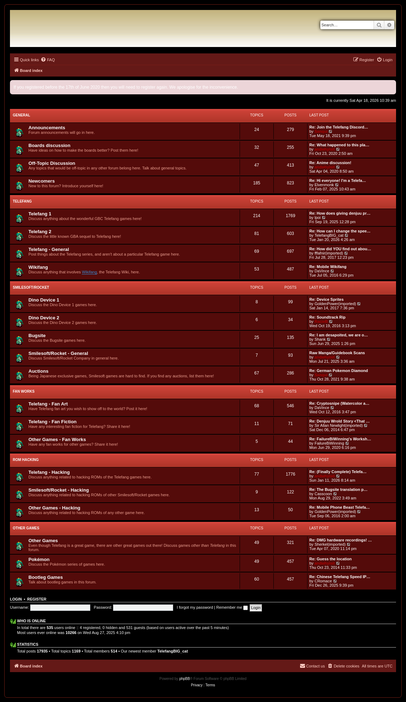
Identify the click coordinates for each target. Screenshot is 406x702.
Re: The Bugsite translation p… (338, 489)
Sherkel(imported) (330, 544)
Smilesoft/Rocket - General (58, 353)
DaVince (322, 271)
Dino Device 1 (43, 300)
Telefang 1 (39, 213)
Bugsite (37, 335)
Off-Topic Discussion (51, 163)
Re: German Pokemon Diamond (338, 370)
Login (16, 599)
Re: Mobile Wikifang (327, 266)
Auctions (38, 371)
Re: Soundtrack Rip (327, 317)
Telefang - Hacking (49, 472)
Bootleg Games (45, 577)
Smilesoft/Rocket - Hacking (58, 490)
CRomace (323, 581)
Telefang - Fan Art (48, 404)
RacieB (321, 321)
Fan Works (23, 391)
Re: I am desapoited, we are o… (338, 335)
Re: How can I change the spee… (339, 231)
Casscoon (323, 494)
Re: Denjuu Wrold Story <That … (339, 421)
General (21, 115)
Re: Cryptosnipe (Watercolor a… (339, 403)
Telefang (22, 201)
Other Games (26, 528)
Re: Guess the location (330, 559)
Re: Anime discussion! (330, 163)
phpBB (184, 679)
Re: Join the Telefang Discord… (338, 127)
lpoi (318, 217)
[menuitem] (48, 60)
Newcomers (41, 181)
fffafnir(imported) (329, 253)
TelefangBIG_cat (329, 235)
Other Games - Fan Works (57, 439)
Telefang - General (48, 249)
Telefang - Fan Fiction (52, 421)
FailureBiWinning (329, 443)
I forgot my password (195, 607)
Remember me (232, 607)
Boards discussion (49, 145)
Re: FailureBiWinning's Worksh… (340, 439)
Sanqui (321, 131)
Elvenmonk (324, 185)
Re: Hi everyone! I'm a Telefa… (337, 180)
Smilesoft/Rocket (31, 287)
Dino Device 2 (43, 317)
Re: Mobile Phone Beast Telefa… (339, 507)
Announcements (46, 127)
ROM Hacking (26, 460)
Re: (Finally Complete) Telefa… (338, 472)
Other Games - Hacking (54, 507)
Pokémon (38, 559)
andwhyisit (325, 149)
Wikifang (38, 267)
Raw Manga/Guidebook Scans (337, 353)
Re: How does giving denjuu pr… (339, 213)
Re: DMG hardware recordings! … (340, 540)
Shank (320, 339)
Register (37, 599)
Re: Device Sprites (326, 299)
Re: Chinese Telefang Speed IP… (339, 577)
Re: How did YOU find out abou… (340, 249)
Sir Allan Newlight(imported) (339, 425)
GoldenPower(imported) (335, 304)
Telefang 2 (39, 231)
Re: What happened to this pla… (339, 145)
